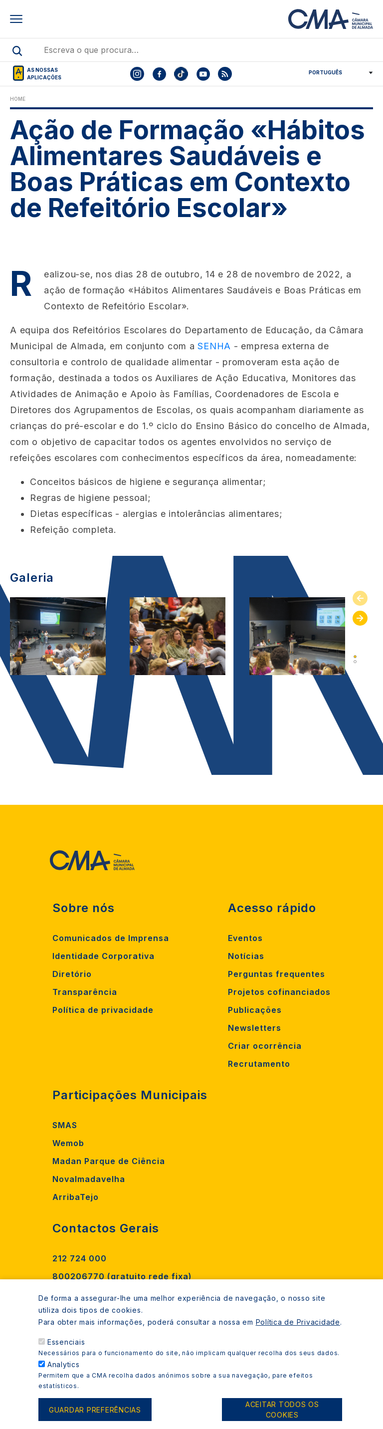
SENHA (214, 346)
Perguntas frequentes (276, 974)
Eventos (245, 938)
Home (17, 99)
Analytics (63, 1373)
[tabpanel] (58, 636)
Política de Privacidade (298, 1330)
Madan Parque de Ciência (108, 1161)
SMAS (64, 1125)
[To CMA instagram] (137, 74)
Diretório (72, 974)
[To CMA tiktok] (181, 74)
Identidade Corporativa (103, 956)
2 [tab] (355, 661)
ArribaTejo (75, 1197)
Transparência (84, 992)
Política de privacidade (103, 1010)
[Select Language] (337, 72)
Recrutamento (259, 1064)
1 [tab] (355, 656)
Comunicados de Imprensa (110, 938)
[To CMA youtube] (203, 74)
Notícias (246, 956)
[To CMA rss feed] (225, 74)
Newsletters (254, 1028)
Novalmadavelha (88, 1179)
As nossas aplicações (44, 73)
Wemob (68, 1143)
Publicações (255, 1010)
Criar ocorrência (265, 1046)
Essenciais (66, 1350)
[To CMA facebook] (159, 74)
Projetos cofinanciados (279, 992)
